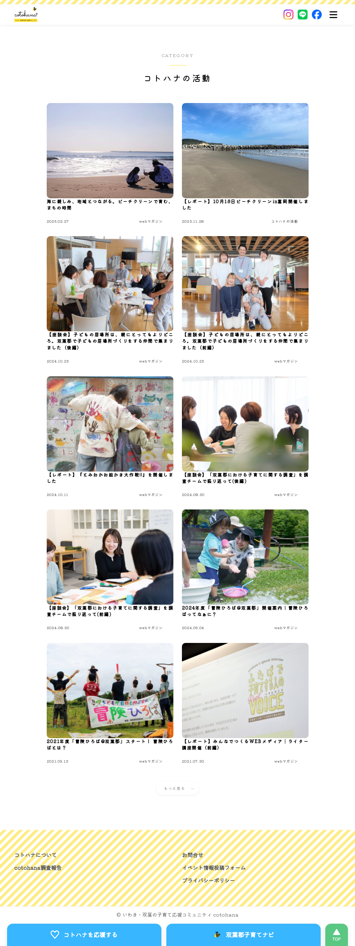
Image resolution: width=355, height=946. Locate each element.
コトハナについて (36, 854)
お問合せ (193, 854)
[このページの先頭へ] (336, 934)
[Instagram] (288, 14)
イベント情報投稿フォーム (216, 867)
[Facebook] (317, 14)
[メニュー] (333, 14)
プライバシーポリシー (210, 880)
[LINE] (303, 14)
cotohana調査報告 (38, 867)
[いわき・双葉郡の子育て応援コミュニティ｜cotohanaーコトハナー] (26, 14)
